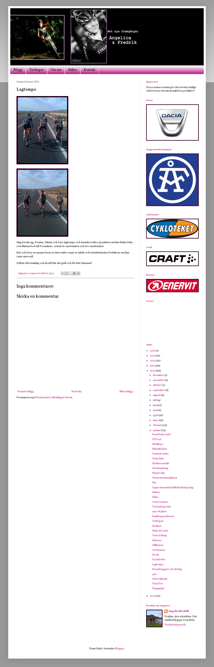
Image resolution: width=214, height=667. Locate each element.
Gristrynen (158, 550)
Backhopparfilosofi (163, 516)
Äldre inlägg (126, 391)
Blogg (18, 70)
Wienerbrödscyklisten (164, 478)
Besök (155, 555)
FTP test (156, 439)
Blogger (119, 648)
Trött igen (157, 521)
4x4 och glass (159, 511)
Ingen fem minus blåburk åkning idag (172, 487)
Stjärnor (157, 540)
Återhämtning (160, 468)
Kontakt (89, 70)
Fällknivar (157, 545)
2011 (152, 596)
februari (158, 425)
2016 (153, 351)
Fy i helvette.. (159, 559)
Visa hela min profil (175, 624)
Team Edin (158, 458)
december (158, 375)
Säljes (72, 70)
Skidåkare (157, 444)
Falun (155, 497)
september (159, 390)
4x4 (154, 574)
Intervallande (159, 579)
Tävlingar (36, 70)
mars (156, 420)
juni (155, 405)
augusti (157, 395)
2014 (153, 360)
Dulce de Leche (160, 530)
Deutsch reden (160, 454)
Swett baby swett (161, 434)
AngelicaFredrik (179, 611)
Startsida (76, 391)
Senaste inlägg (25, 391)
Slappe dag (158, 473)
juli (154, 400)
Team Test (157, 583)
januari (157, 430)
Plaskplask (158, 588)
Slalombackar (159, 449)
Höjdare (157, 526)
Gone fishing (159, 535)
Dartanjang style (161, 506)
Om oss (56, 70)
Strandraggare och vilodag (167, 569)
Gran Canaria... (161, 502)
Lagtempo (158, 564)
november (159, 380)
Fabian (156, 492)
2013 (153, 366)
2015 (153, 355)
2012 (153, 370)
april (156, 415)
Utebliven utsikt (160, 463)
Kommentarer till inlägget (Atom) (54, 397)
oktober (157, 385)
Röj (154, 482)
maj (155, 410)
